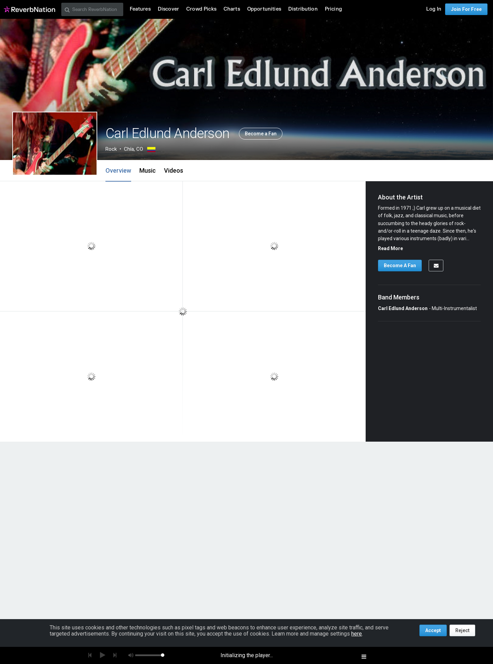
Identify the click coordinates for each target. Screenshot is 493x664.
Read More (390, 248)
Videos (173, 170)
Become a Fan (261, 133)
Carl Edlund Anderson (403, 308)
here (356, 633)
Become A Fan (400, 265)
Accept (433, 630)
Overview (118, 170)
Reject (462, 630)
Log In (433, 9)
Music (147, 170)
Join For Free (466, 9)
